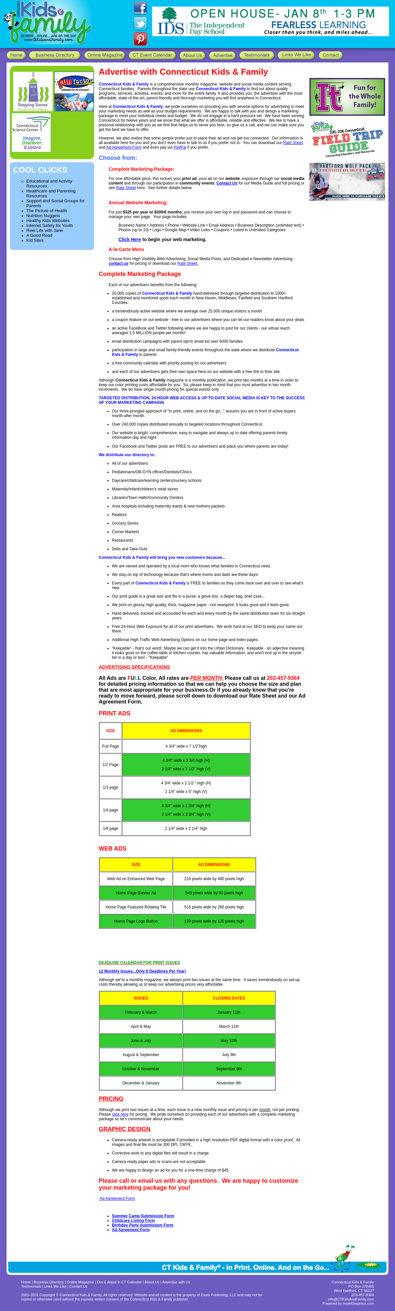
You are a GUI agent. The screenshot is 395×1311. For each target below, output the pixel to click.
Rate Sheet (293, 142)
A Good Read (39, 235)
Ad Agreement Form (124, 147)
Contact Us (78, 1286)
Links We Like (55, 1286)
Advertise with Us (176, 1282)
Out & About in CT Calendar (119, 1282)
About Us (152, 1282)
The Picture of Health (46, 210)
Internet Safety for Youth (49, 225)
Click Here (129, 239)
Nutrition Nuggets (43, 215)
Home (26, 1282)
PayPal (180, 147)
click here (120, 1114)
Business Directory (49, 1282)
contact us (118, 263)
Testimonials (31, 1286)
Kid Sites (34, 240)
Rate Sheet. (187, 263)
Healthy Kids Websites (48, 220)
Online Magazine (80, 1282)
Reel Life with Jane (44, 230)
